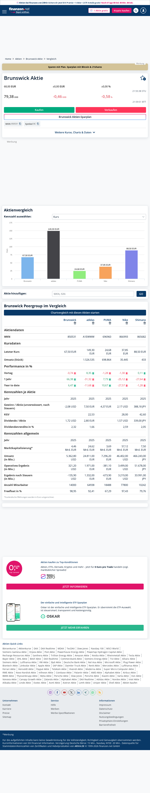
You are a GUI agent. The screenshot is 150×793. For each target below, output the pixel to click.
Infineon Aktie (46, 675)
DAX (36, 651)
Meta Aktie (45, 679)
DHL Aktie (22, 662)
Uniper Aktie (99, 686)
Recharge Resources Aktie (16, 658)
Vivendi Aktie (76, 672)
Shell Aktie (114, 686)
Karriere (7, 712)
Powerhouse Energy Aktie (70, 655)
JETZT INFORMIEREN (75, 590)
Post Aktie (50, 655)
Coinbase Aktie (64, 675)
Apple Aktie (44, 668)
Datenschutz (105, 712)
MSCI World (112, 651)
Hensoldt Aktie (26, 672)
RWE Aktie (8, 675)
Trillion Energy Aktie (61, 658)
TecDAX (71, 651)
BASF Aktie (35, 662)
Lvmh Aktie (84, 686)
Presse (6, 716)
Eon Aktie (136, 679)
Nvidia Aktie (98, 658)
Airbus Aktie (129, 675)
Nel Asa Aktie (95, 665)
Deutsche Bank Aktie (74, 665)
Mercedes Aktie (110, 668)
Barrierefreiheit (107, 728)
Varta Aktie (123, 679)
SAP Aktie (58, 668)
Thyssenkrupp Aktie (27, 679)
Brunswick (70, 323)
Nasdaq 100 (97, 651)
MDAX (61, 651)
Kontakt (7, 708)
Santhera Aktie (40, 658)
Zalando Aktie (51, 682)
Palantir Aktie (81, 675)
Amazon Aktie (82, 658)
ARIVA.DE (79, 749)
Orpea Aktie (35, 655)
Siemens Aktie (10, 665)
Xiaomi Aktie (108, 679)
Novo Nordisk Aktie (26, 675)
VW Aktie (43, 665)
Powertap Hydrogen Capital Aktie (104, 655)
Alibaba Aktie (9, 686)
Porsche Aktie (61, 679)
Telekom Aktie (59, 672)
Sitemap (7, 720)
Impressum (105, 708)
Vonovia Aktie (10, 682)
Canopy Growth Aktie (30, 682)
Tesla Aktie (134, 658)
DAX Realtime (48, 651)
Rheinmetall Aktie (116, 658)
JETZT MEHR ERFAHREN (75, 631)
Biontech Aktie (10, 668)
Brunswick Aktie (34, 58)
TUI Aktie (114, 662)
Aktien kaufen (130, 686)
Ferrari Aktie (9, 672)
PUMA (107, 323)
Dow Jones (82, 651)
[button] (99, 10)
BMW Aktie (8, 679)
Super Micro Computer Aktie (119, 672)
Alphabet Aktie (112, 675)
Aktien (18, 58)
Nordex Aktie (119, 682)
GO (141, 297)
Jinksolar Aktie (27, 668)
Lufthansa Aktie (28, 665)
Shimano (140, 323)
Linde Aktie (25, 686)
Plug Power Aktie (132, 665)
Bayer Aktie (8, 662)
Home (8, 58)
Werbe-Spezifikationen (63, 716)
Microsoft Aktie (113, 665)
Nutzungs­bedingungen (111, 720)
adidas (90, 323)
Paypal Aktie (42, 672)
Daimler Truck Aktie (75, 668)
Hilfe (53, 708)
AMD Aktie (96, 675)
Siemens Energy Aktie (96, 662)
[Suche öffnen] (135, 10)
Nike (125, 323)
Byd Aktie (56, 665)
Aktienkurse (25, 651)
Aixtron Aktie (69, 686)
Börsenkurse (9, 651)
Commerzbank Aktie (71, 662)
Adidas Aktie (103, 682)
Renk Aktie (94, 668)
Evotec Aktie (40, 686)
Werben (55, 712)
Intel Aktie (134, 682)
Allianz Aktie (128, 662)
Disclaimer (104, 716)
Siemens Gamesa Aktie (15, 655)
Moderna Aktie (93, 672)
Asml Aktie (54, 686)
